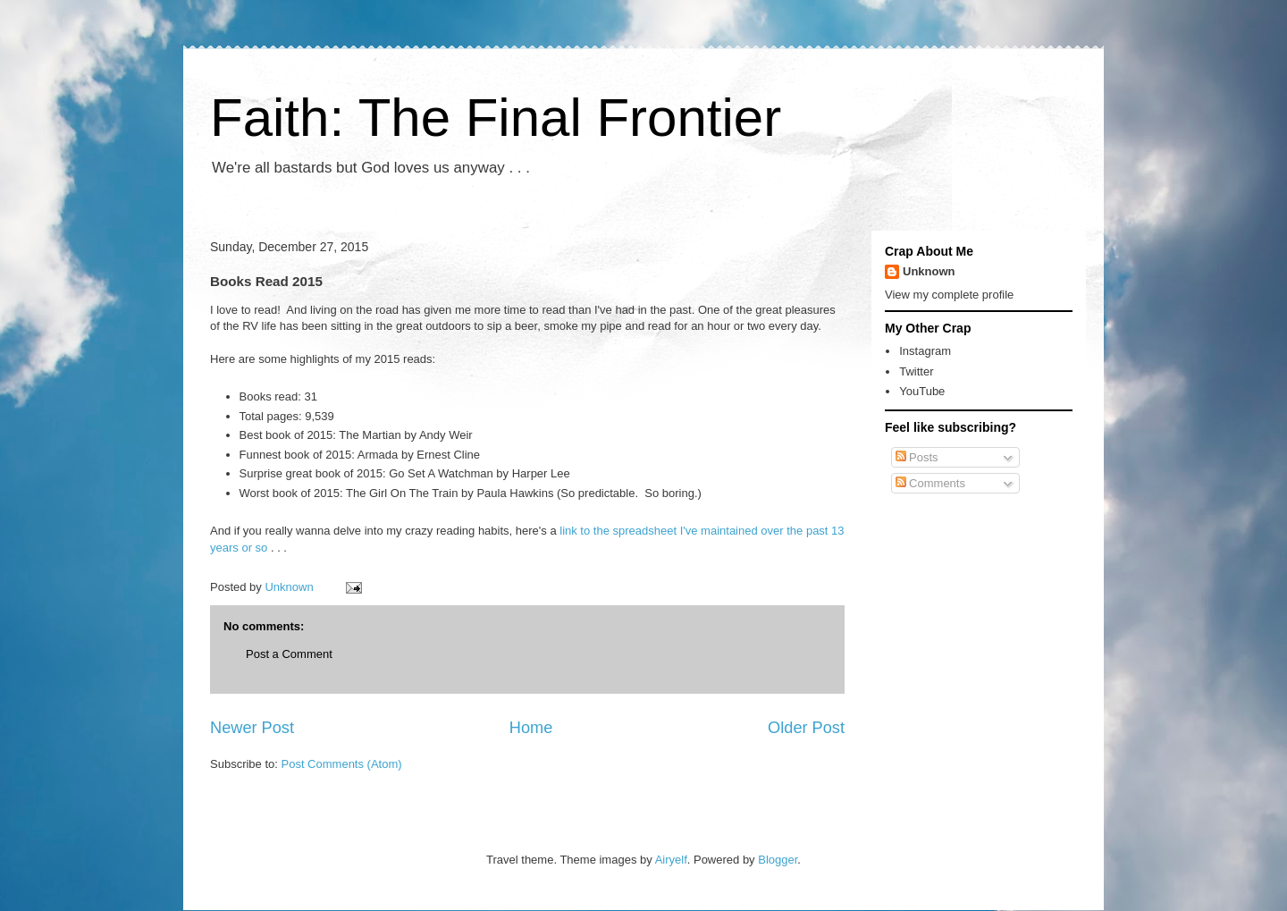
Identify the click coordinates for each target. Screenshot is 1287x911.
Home (531, 728)
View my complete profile (949, 294)
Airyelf (671, 859)
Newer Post (252, 728)
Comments (930, 483)
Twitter (916, 371)
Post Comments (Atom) (342, 764)
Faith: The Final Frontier (495, 118)
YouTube (922, 391)
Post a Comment (289, 654)
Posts (917, 457)
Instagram (925, 351)
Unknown (929, 271)
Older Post (806, 728)
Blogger (777, 859)
